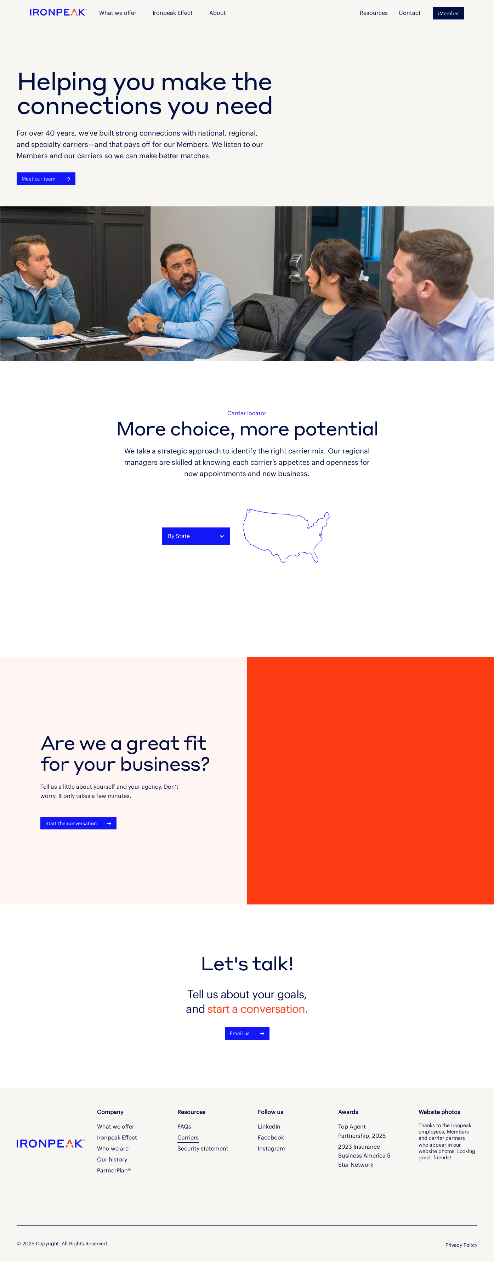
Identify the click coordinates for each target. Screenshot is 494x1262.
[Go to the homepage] (39, 1143)
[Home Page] (58, 11)
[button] (217, 13)
